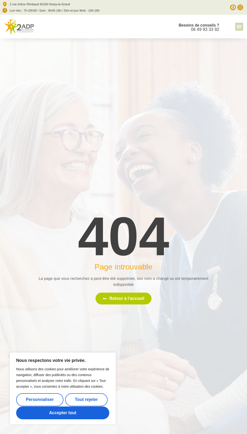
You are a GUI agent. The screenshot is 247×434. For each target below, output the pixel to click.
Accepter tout (62, 412)
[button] (239, 27)
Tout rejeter (86, 399)
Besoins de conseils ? (199, 25)
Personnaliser (40, 399)
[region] (63, 388)
